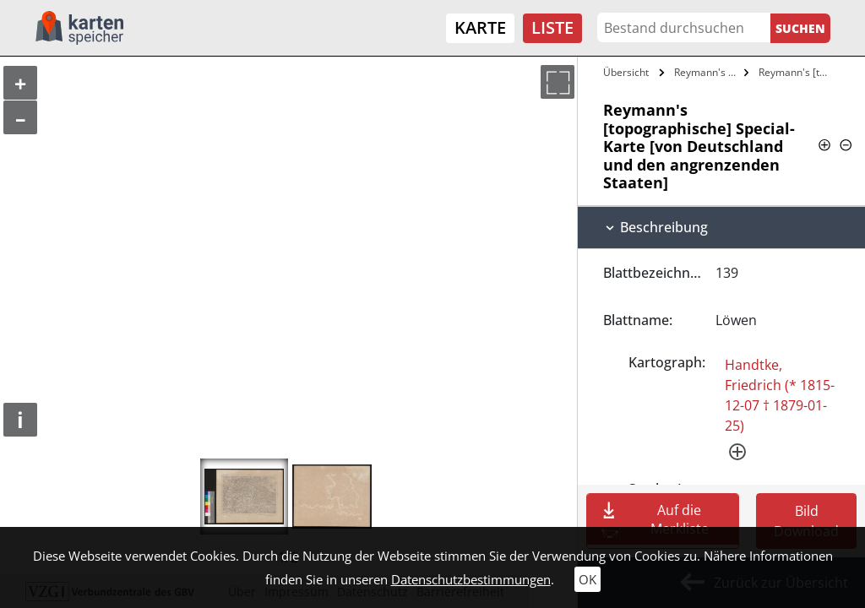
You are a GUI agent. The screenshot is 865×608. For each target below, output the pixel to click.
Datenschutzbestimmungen (471, 579)
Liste (552, 27)
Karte (480, 27)
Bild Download (806, 521)
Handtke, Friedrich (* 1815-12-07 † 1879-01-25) (780, 395)
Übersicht (626, 72)
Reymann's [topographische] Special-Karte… (797, 72)
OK (587, 579)
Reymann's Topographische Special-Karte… (707, 72)
